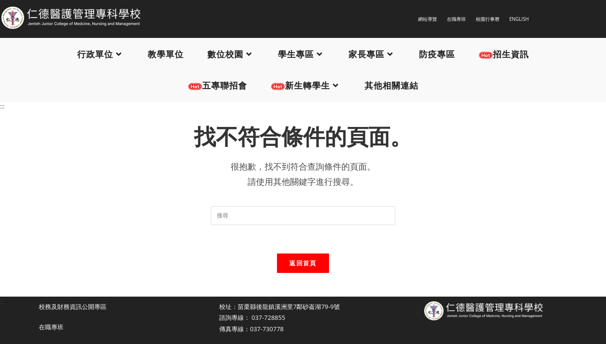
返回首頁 (302, 263)
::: (2, 106)
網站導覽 (427, 19)
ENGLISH (519, 19)
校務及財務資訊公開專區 (73, 306)
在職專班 (456, 19)
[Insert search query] (303, 215)
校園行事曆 (487, 19)
